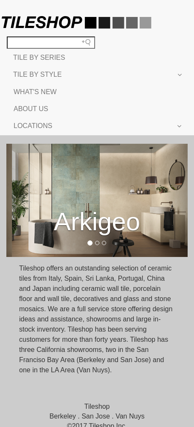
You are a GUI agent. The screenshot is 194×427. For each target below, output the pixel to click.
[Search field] (51, 42)
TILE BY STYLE (97, 74)
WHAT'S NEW (35, 91)
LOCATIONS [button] (97, 126)
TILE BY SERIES (39, 57)
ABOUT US (31, 108)
